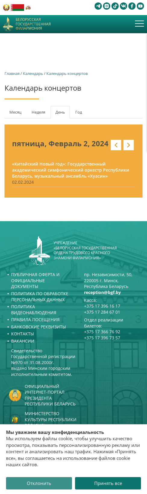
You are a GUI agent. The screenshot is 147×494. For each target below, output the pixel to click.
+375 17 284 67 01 (102, 312)
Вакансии (22, 341)
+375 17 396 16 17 (102, 306)
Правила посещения (35, 319)
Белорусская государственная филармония (33, 24)
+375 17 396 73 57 (102, 338)
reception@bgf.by (102, 292)
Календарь (33, 73)
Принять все (108, 483)
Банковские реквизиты (38, 327)
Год (78, 112)
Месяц (15, 112)
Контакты (22, 334)
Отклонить (39, 483)
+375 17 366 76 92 (102, 331)
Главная (12, 73)
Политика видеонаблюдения (33, 309)
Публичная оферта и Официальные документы (35, 280)
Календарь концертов (67, 73)
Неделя (38, 112)
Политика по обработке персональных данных (39, 296)
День (62, 113)
